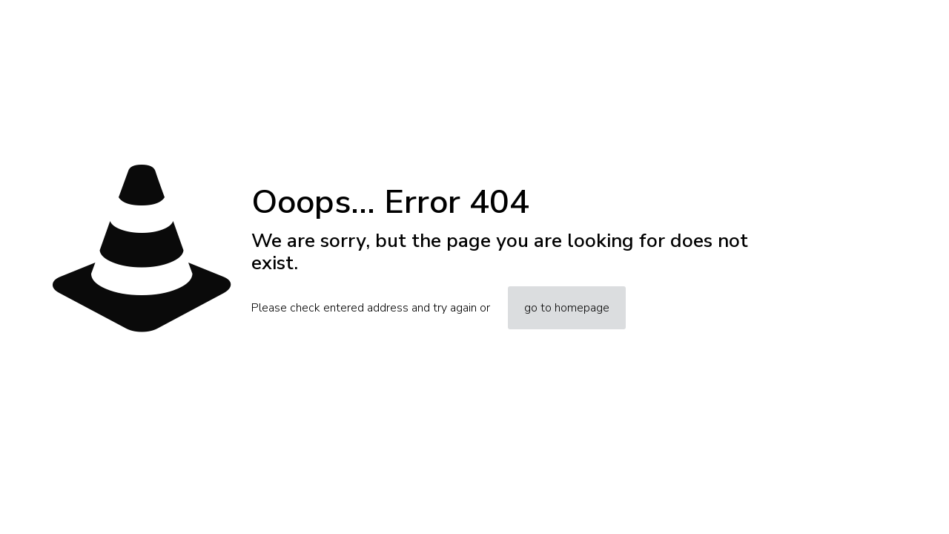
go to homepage (566, 308)
